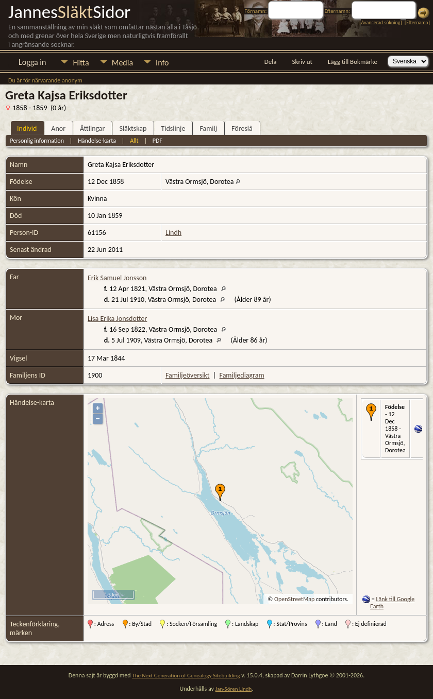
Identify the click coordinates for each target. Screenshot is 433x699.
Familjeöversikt (187, 375)
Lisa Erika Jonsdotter (117, 318)
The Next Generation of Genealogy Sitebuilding (186, 675)
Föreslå (242, 128)
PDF (157, 140)
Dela (270, 61)
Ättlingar (92, 128)
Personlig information (37, 140)
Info (162, 62)
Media (122, 62)
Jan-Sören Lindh (233, 689)
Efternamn (417, 22)
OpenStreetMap (294, 599)
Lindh (173, 232)
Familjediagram (242, 375)
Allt (134, 140)
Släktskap (132, 128)
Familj (208, 128)
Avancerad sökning (380, 22)
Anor (58, 128)
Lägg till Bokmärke (352, 61)
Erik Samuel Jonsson (117, 278)
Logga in (32, 62)
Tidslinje (173, 128)
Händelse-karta (97, 140)
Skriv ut (302, 61)
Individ (27, 128)
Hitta (81, 62)
